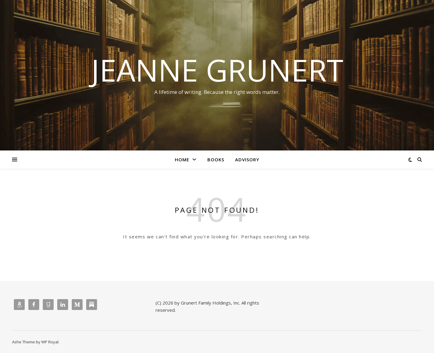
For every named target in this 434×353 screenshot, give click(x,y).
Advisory (247, 159)
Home (182, 159)
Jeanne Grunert (217, 70)
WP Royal (49, 342)
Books (215, 159)
